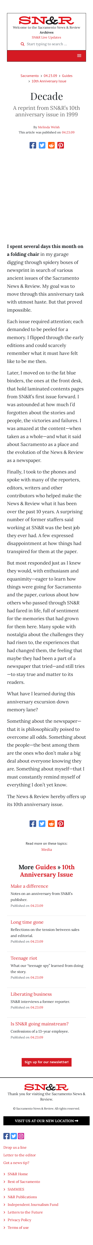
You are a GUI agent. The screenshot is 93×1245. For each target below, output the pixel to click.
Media (46, 849)
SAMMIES (16, 1189)
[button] (79, 56)
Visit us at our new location (46, 1121)
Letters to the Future (25, 1212)
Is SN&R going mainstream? (39, 1024)
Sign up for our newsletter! (47, 1062)
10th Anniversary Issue (49, 81)
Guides (67, 75)
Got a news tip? (16, 1162)
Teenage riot (24, 958)
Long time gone (27, 922)
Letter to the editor (19, 1155)
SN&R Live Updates (46, 37)
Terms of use (18, 1227)
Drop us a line (15, 1147)
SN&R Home (18, 1174)
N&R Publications (22, 1197)
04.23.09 (50, 75)
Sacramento (30, 75)
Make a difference (29, 886)
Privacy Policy (19, 1220)
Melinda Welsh (49, 127)
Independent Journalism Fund (33, 1204)
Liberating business (31, 994)
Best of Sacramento (24, 1181)
